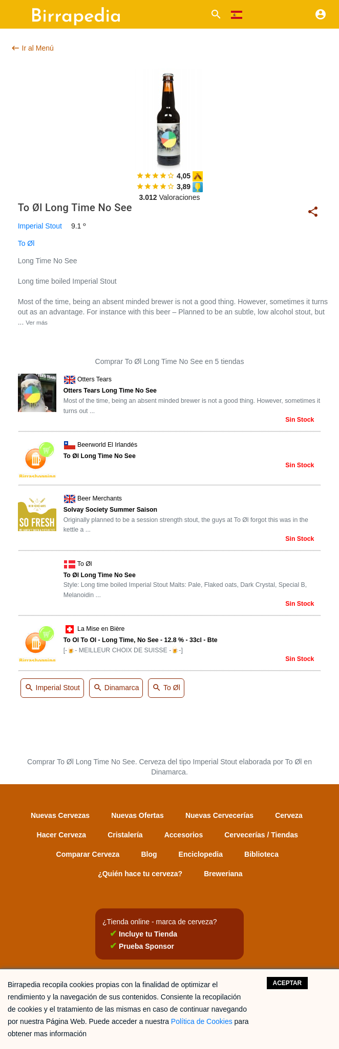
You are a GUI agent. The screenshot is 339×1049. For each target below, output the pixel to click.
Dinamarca (116, 688)
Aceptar (287, 983)
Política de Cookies (201, 1021)
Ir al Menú (32, 48)
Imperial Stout (40, 226)
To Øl (26, 243)
